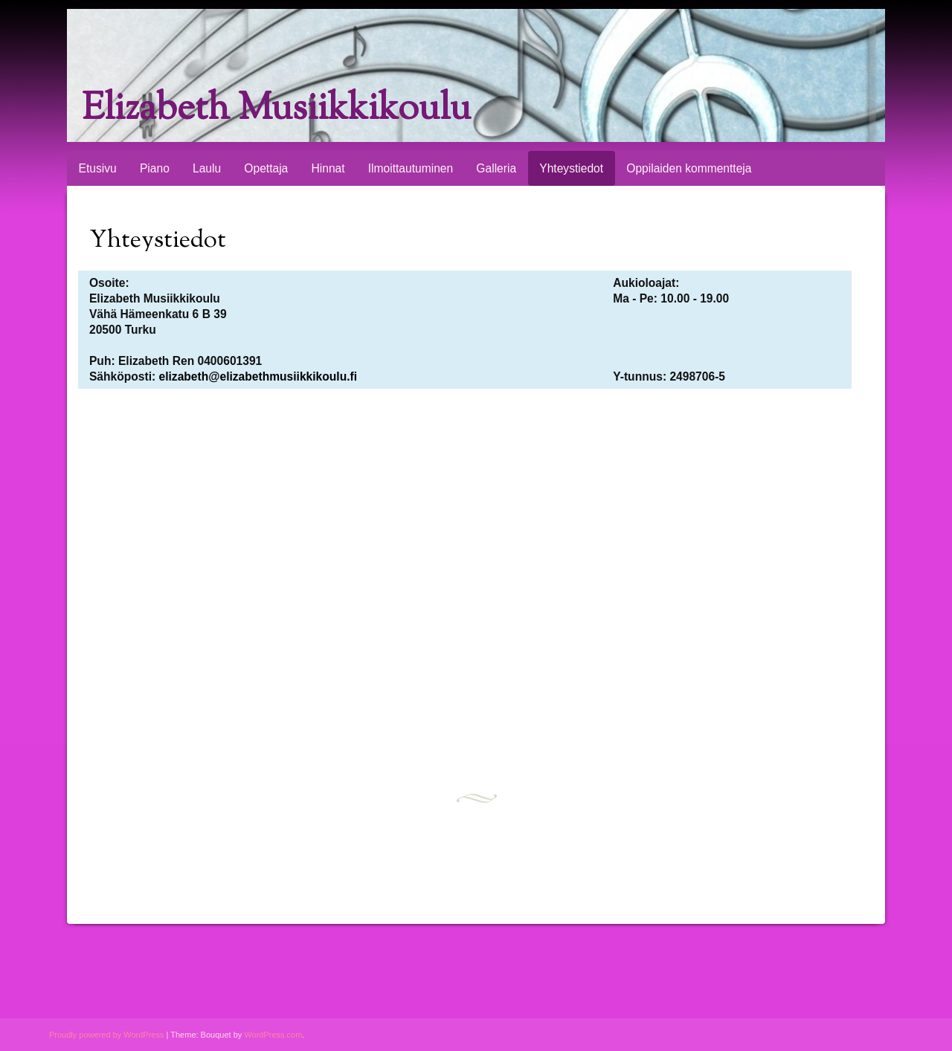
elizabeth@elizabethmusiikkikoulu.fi (258, 376)
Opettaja (266, 168)
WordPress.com (273, 1034)
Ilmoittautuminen (410, 168)
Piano (155, 168)
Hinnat (327, 168)
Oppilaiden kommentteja (688, 168)
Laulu (207, 168)
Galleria (496, 168)
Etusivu (98, 168)
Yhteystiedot (571, 168)
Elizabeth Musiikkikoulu (276, 110)
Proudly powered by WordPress (106, 1034)
